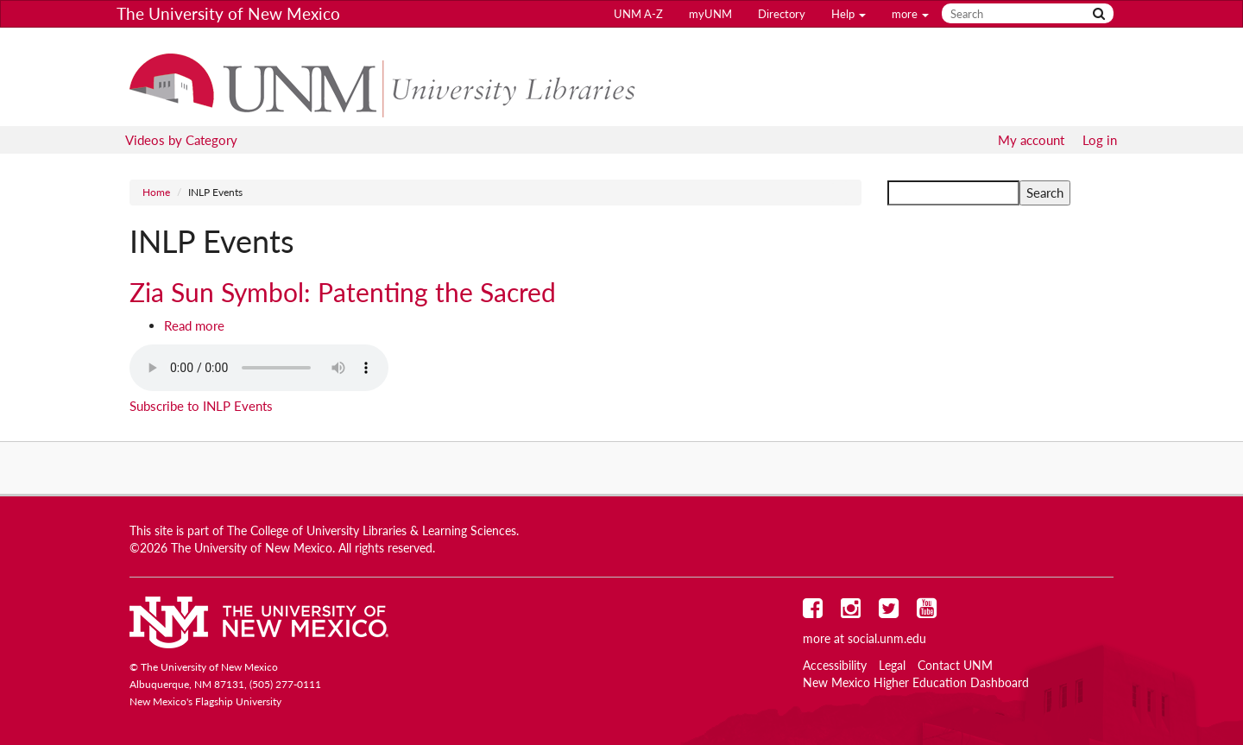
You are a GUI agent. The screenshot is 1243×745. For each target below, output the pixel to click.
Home (156, 192)
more (910, 14)
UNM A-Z (638, 14)
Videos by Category (181, 140)
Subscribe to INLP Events (201, 406)
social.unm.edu (887, 639)
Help (848, 14)
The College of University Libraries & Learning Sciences (371, 531)
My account (1031, 140)
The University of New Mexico (228, 13)
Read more (194, 325)
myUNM (710, 14)
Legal (892, 665)
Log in (1099, 140)
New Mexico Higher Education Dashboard (916, 683)
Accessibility (835, 665)
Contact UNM (955, 665)
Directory (781, 14)
